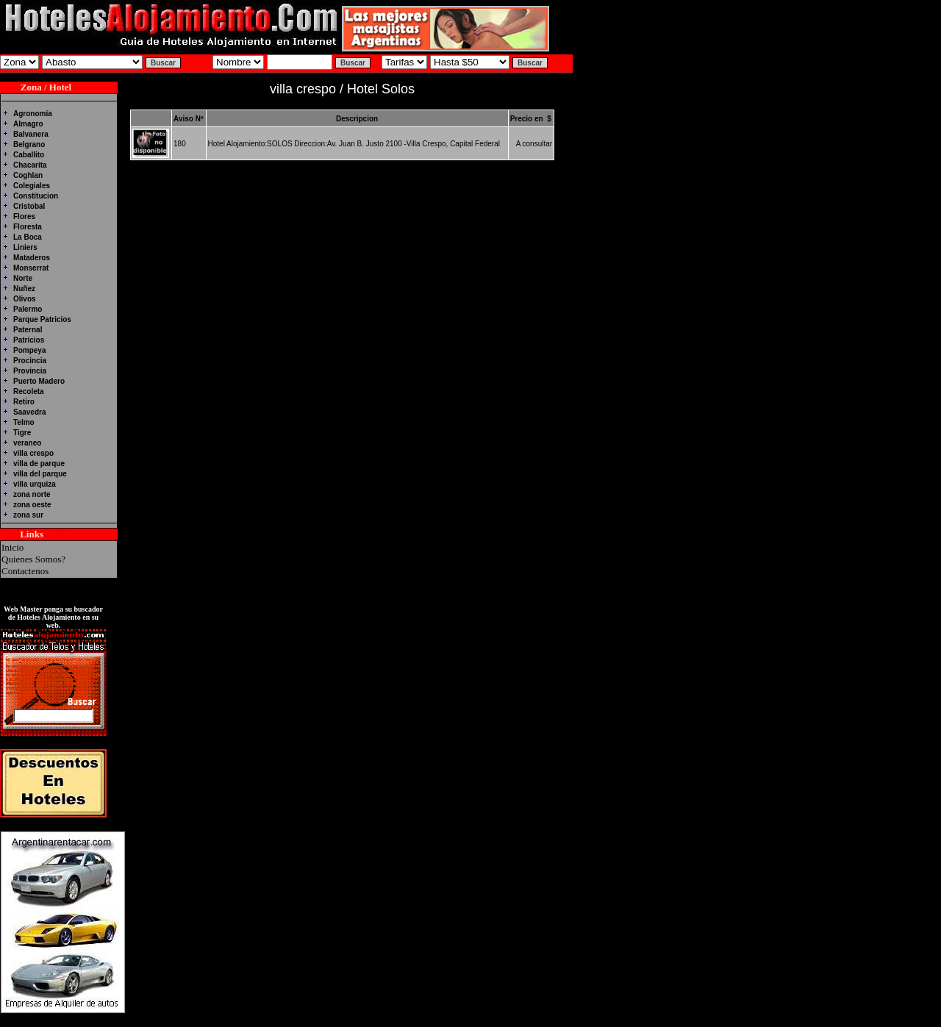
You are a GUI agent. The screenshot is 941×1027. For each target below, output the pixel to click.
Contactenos (25, 570)
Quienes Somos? (33, 559)
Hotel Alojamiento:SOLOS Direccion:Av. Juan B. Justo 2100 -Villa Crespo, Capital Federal (354, 144)
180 (179, 144)
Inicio (12, 547)
